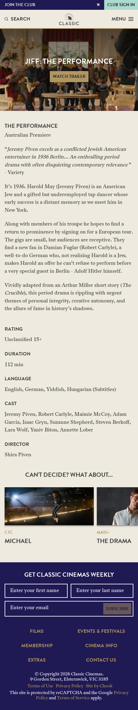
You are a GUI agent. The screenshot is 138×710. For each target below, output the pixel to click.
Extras (37, 660)
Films (37, 631)
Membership (37, 645)
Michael (18, 540)
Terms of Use (40, 686)
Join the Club (20, 5)
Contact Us (101, 660)
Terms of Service (73, 698)
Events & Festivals (101, 631)
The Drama (114, 540)
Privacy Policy (69, 686)
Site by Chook (99, 686)
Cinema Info (101, 645)
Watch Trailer (69, 76)
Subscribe (117, 609)
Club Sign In (121, 5)
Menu (122, 19)
